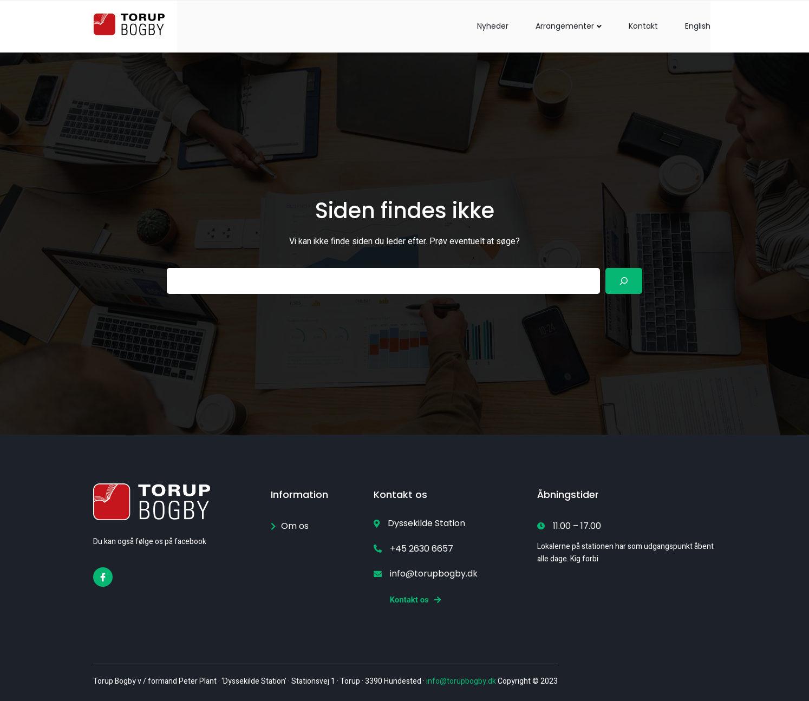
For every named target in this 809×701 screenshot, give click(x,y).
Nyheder (492, 26)
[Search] (623, 281)
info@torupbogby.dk (461, 681)
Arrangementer (569, 26)
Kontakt (643, 26)
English (697, 26)
